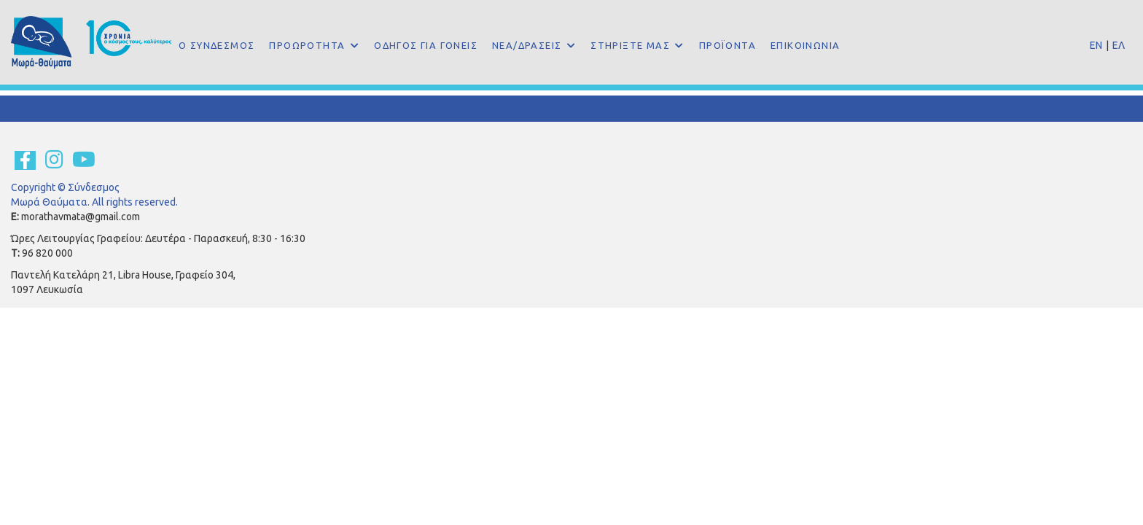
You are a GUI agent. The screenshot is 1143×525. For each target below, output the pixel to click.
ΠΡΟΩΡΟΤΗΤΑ (308, 45)
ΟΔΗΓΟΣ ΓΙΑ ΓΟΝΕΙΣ (425, 45)
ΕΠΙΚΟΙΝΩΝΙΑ (805, 45)
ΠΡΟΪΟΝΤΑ (727, 45)
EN (1096, 45)
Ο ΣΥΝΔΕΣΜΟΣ (216, 45)
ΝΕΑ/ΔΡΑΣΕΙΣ (528, 45)
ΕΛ (1118, 45)
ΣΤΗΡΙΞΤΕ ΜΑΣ (631, 45)
